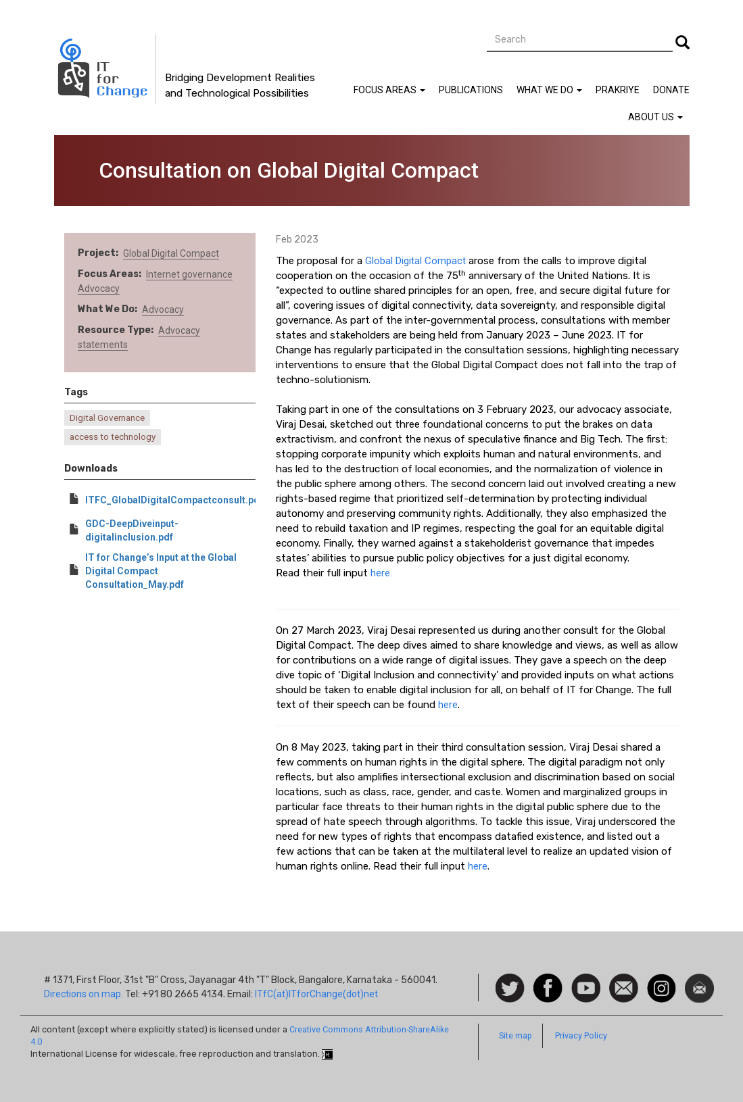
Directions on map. (83, 993)
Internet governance (189, 274)
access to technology (112, 437)
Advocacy (99, 288)
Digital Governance (107, 418)
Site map (515, 1035)
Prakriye (618, 89)
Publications (471, 89)
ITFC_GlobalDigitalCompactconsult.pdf (174, 500)
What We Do (549, 89)
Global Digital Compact (171, 253)
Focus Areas (389, 89)
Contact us (623, 987)
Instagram (661, 980)
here (448, 705)
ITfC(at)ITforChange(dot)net (316, 993)
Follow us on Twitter (510, 989)
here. (381, 573)
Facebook (547, 980)
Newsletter (699, 980)
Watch (584, 980)
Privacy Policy (581, 1035)
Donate (671, 89)
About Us (655, 116)
